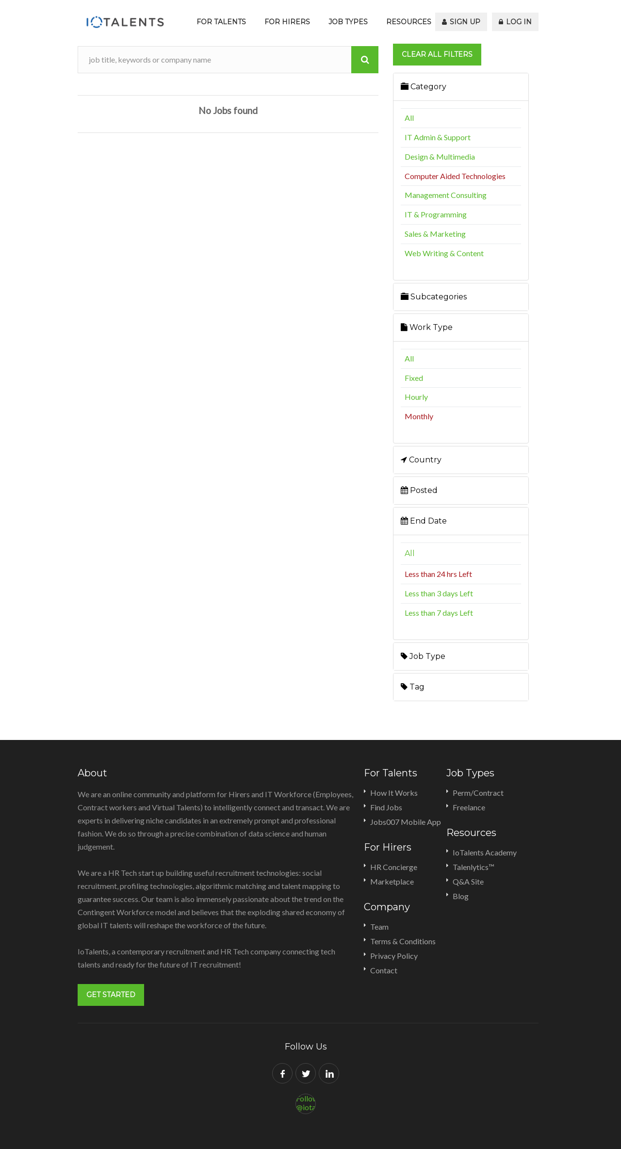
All (409, 117)
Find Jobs (386, 807)
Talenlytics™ (473, 866)
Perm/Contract (478, 792)
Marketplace (392, 881)
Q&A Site (468, 881)
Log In (515, 21)
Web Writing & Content (444, 253)
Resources (408, 21)
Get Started (110, 994)
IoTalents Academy (485, 852)
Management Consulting (446, 194)
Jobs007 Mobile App (405, 821)
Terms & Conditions (403, 941)
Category (423, 86)
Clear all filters (437, 54)
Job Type (423, 656)
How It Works (394, 792)
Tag (413, 686)
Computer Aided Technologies (455, 176)
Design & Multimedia (440, 156)
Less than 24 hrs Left (438, 573)
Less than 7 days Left (439, 612)
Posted (419, 490)
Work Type (427, 327)
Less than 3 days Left (439, 593)
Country (421, 459)
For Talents (221, 21)
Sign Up (461, 21)
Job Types (348, 21)
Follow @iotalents (306, 1103)
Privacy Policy (394, 955)
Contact (383, 970)
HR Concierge (393, 866)
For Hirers (287, 21)
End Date (424, 520)
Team (379, 926)
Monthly (419, 416)
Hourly (416, 396)
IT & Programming (436, 214)
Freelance (469, 807)
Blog (461, 896)
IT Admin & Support (438, 137)
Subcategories (434, 296)
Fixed (414, 377)
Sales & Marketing (435, 233)
